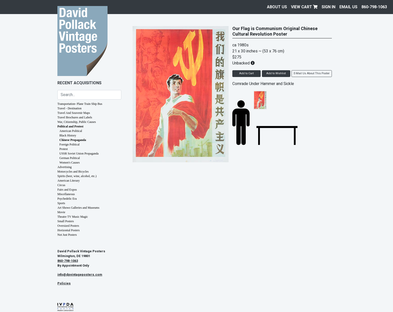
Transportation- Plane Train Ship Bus (79, 104)
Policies (64, 283)
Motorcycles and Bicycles (73, 171)
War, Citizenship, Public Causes (76, 122)
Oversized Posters (68, 225)
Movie (61, 212)
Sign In (328, 7)
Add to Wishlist (276, 73)
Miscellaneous (66, 194)
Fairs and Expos (67, 189)
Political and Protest (70, 126)
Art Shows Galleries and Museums (78, 207)
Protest (63, 149)
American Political (70, 131)
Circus (61, 185)
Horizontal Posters (68, 230)
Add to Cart (246, 73)
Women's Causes (69, 162)
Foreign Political (69, 144)
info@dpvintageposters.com (79, 274)
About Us (277, 7)
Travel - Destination (69, 108)
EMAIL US (348, 7)
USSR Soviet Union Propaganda (79, 153)
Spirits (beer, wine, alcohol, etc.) (76, 176)
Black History (67, 135)
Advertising (64, 167)
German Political (69, 158)
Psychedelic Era (67, 198)
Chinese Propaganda (72, 140)
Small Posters (65, 221)
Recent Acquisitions (79, 83)
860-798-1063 (374, 7)
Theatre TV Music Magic (72, 216)
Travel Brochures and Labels (74, 117)
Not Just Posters (67, 235)
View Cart (304, 7)
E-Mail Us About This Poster (312, 73)
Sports (61, 203)
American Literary (68, 180)
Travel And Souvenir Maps (73, 113)
